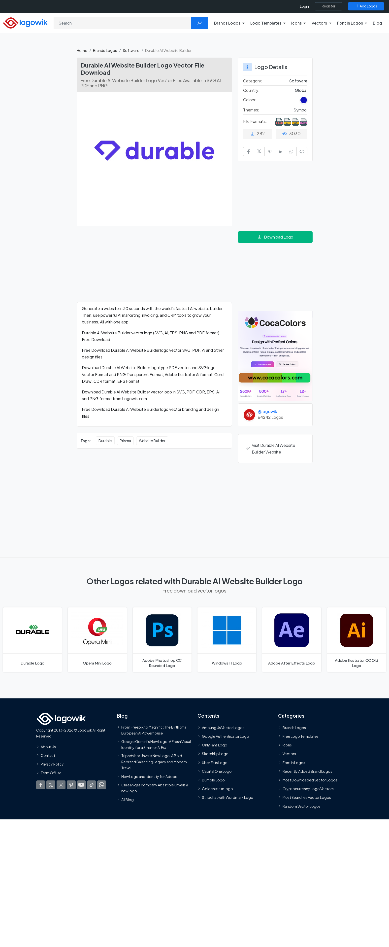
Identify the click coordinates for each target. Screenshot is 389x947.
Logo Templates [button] (265, 23)
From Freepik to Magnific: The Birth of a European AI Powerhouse (153, 730)
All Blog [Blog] (127, 799)
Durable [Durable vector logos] (105, 440)
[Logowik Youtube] (81, 784)
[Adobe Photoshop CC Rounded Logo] (162, 639)
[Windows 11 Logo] (226, 639)
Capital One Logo (217, 771)
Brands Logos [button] (227, 23)
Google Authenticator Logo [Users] (225, 736)
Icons (287, 745)
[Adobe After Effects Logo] (291, 639)
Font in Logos (294, 762)
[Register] (328, 6)
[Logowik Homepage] (25, 22)
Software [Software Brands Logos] (298, 80)
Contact (48, 755)
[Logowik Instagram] (61, 784)
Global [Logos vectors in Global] (301, 90)
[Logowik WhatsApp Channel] (101, 784)
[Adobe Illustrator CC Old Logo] (356, 639)
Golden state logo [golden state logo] (217, 788)
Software (131, 50)
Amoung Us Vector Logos (223, 727)
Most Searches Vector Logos (307, 797)
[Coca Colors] (275, 355)
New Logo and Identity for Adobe (149, 776)
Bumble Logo (213, 780)
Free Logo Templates (301, 736)
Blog (377, 23)
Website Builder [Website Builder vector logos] (152, 440)
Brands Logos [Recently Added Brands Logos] (294, 727)
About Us (48, 746)
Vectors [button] (319, 23)
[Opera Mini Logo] (97, 639)
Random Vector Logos (302, 806)
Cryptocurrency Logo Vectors (308, 788)
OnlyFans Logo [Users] (214, 745)
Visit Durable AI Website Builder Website (270, 449)
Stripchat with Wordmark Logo (227, 797)
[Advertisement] (154, 267)
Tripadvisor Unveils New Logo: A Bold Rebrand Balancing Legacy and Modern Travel (154, 761)
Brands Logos (105, 50)
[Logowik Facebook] (40, 784)
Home (82, 50)
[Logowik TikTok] (91, 784)
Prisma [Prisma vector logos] (125, 440)
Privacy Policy (52, 764)
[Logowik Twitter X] (50, 784)
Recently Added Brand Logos (307, 771)
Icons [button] (296, 23)
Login (304, 6)
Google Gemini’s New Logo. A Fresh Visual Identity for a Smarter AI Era (156, 744)
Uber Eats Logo (214, 762)
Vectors (289, 753)
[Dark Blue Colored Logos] (303, 100)
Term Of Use (51, 773)
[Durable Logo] (32, 639)
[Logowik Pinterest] (71, 784)
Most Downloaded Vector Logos (310, 780)
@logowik (267, 411)
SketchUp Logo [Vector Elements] (215, 753)
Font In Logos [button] (350, 23)
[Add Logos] (366, 6)
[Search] (122, 23)
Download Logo (275, 237)
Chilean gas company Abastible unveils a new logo (154, 787)
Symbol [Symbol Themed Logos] (300, 109)
